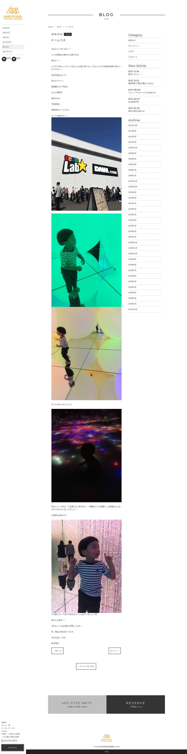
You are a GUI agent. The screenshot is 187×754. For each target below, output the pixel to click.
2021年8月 (132, 131)
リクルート (132, 57)
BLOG (59, 27)
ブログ (131, 51)
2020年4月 (132, 164)
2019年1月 (132, 237)
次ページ (115, 651)
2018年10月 (132, 254)
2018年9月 (132, 259)
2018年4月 (132, 287)
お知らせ (132, 40)
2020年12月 (132, 148)
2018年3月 (132, 293)
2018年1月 (132, 304)
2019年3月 (132, 226)
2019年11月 (132, 181)
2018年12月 (132, 242)
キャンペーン (133, 46)
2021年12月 (132, 125)
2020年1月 (132, 176)
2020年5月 (132, 159)
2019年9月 (132, 192)
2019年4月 (132, 220)
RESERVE (12, 748)
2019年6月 (132, 209)
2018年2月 (132, 298)
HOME (50, 27)
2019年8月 (132, 198)
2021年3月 (132, 142)
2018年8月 (132, 265)
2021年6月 (132, 137)
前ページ (57, 651)
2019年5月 (132, 215)
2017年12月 (132, 309)
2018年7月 (132, 270)
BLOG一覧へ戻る (86, 666)
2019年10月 (132, 187)
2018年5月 (132, 281)
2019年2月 (132, 231)
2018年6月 (132, 276)
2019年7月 (132, 203)
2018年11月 (132, 248)
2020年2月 (132, 170)
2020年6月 (132, 153)
